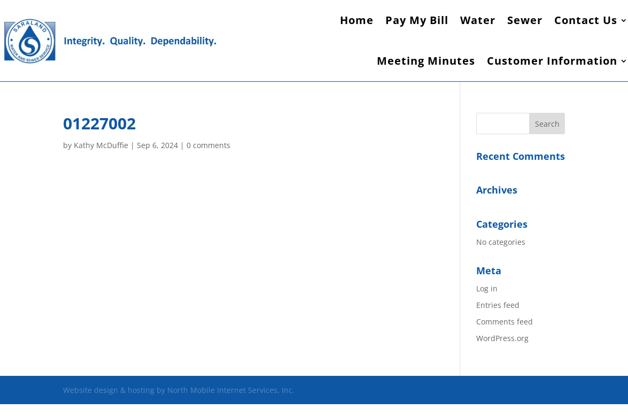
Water (477, 20)
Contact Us (585, 20)
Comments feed (504, 321)
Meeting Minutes (426, 60)
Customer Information (552, 60)
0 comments (208, 145)
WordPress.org (502, 338)
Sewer (524, 20)
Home (357, 20)
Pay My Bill (416, 20)
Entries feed (498, 305)
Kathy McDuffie (101, 145)
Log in (487, 288)
